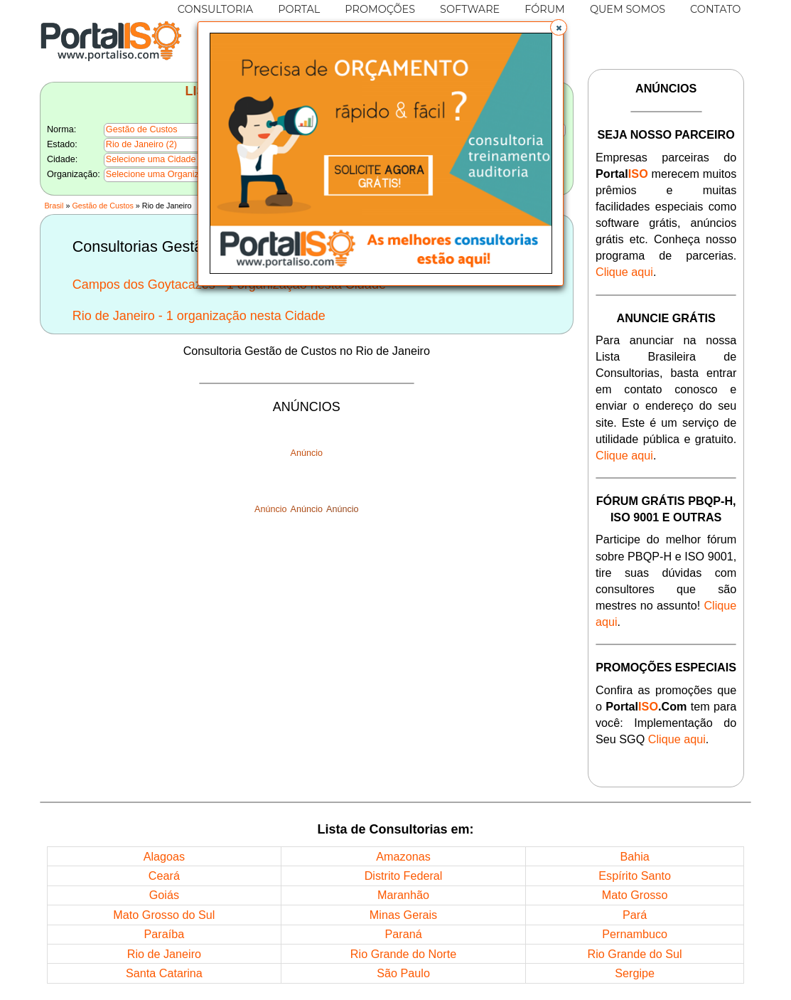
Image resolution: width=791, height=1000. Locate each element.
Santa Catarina (164, 973)
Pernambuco (634, 933)
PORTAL (299, 9)
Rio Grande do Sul (635, 953)
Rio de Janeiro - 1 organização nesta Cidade (198, 316)
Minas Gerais (403, 914)
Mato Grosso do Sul (164, 914)
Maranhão (403, 894)
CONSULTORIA (215, 9)
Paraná (402, 933)
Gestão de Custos (102, 205)
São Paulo (403, 973)
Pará (635, 914)
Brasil (53, 205)
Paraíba (164, 933)
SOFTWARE (470, 9)
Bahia (634, 856)
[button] (558, 27)
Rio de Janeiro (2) (141, 144)
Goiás (164, 894)
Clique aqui (624, 271)
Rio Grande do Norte (403, 953)
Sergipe (635, 973)
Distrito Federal (404, 875)
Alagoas (164, 856)
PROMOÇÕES (380, 9)
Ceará (164, 875)
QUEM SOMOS (627, 9)
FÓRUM (544, 9)
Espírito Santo (634, 875)
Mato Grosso (635, 894)
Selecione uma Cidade (151, 159)
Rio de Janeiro (164, 953)
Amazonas (403, 856)
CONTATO (715, 9)
